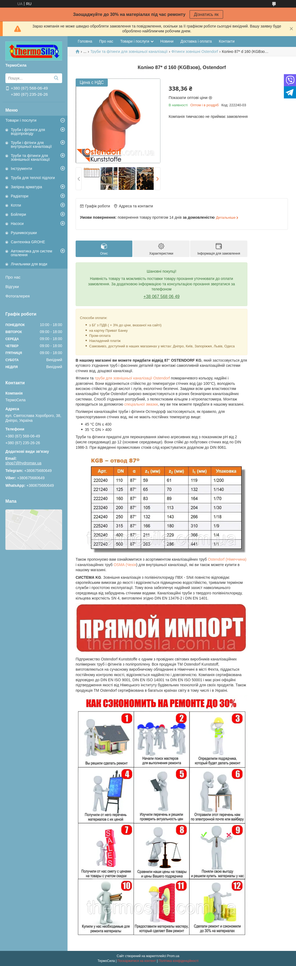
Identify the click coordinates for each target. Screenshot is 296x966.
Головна (85, 41)
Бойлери (18, 214)
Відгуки (12, 286)
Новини (167, 41)
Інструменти (21, 168)
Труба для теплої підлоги (33, 178)
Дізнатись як (206, 14)
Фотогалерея (17, 296)
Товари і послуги (20, 120)
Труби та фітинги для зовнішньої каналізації (30, 157)
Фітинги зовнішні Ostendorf (194, 51)
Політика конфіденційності (179, 961)
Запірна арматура (26, 187)
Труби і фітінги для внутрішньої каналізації (31, 145)
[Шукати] (56, 78)
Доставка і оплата (196, 41)
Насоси (17, 223)
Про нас (13, 277)
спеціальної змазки (141, 404)
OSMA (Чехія (125, 565)
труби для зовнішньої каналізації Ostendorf (132, 378)
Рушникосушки (24, 233)
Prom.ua (173, 956)
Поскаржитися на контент (136, 961)
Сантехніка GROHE (28, 242)
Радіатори (19, 196)
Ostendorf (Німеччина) (227, 559)
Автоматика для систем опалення (31, 253)
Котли (16, 205)
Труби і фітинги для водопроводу (28, 132)
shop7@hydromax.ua (23, 463)
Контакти (226, 41)
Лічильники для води (29, 264)
